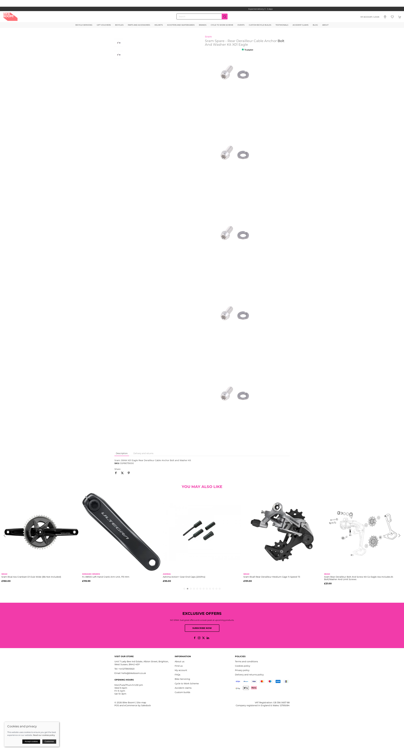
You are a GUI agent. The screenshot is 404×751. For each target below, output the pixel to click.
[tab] (184, 588)
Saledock (146, 705)
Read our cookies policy (44, 735)
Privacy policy (242, 670)
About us (179, 661)
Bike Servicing (182, 679)
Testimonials (282, 25)
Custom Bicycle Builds (260, 25)
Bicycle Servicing (83, 25)
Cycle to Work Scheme (222, 25)
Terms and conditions (246, 661)
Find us (179, 666)
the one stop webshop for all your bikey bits (202, 9)
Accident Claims (300, 25)
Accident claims (183, 688)
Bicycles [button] (119, 25)
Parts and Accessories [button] (139, 25)
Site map (141, 702)
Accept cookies (31, 741)
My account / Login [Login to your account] (370, 17)
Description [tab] (122, 453)
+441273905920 (126, 669)
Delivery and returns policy (249, 674)
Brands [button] (202, 25)
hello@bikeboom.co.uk (133, 673)
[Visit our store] (385, 17)
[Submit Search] (225, 16)
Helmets (158, 25)
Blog (315, 25)
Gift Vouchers (104, 25)
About (325, 25)
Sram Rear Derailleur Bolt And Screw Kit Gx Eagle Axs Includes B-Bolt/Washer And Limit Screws (358, 578)
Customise (49, 741)
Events (241, 25)
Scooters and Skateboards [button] (181, 25)
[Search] (202, 16)
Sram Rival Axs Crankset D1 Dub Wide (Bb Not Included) (31, 577)
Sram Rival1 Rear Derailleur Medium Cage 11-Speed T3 (271, 577)
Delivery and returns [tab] (143, 453)
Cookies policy (242, 666)
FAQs (177, 674)
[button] (392, 17)
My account (181, 670)
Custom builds (182, 692)
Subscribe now (202, 628)
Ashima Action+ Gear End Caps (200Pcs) (184, 577)
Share (117, 469)
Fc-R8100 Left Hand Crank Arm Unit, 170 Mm (105, 577)
